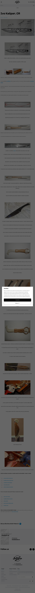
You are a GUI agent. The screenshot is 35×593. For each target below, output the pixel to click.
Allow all (17, 303)
